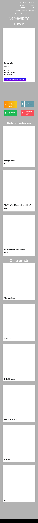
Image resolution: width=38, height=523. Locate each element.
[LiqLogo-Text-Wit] (8, 2)
